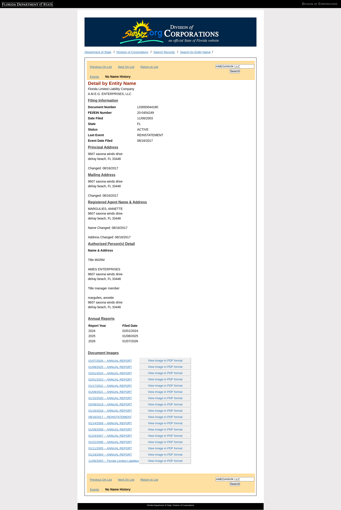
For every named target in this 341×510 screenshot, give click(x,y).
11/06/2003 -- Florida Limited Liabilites (113, 461)
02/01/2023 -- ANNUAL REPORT (110, 379)
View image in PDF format (165, 360)
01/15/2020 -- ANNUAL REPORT (110, 398)
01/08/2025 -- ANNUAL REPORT (110, 367)
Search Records (164, 52)
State (91, 124)
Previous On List (101, 67)
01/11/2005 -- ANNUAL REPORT (110, 448)
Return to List (149, 67)
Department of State (98, 52)
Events (94, 76)
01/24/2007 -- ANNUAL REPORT (110, 435)
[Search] (235, 66)
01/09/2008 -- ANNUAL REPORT (110, 429)
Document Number (102, 107)
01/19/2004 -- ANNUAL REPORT (110, 454)
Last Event (96, 135)
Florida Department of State (20, 3)
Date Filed (95, 118)
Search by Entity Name (195, 52)
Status (92, 129)
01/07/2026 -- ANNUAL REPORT (110, 360)
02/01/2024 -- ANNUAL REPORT (110, 373)
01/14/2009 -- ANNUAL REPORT (110, 423)
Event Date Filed (100, 140)
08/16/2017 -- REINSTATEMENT (110, 417)
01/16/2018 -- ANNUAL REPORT (110, 410)
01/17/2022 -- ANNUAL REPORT (110, 385)
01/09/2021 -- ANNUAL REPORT (110, 392)
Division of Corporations (132, 52)
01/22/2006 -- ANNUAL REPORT (110, 442)
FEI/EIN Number (100, 112)
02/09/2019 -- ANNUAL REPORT (110, 404)
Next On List (126, 67)
